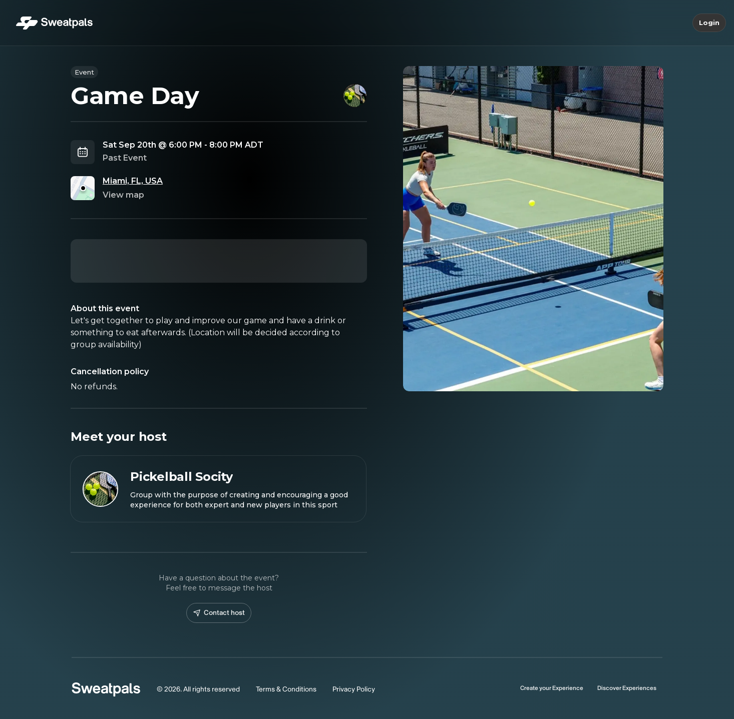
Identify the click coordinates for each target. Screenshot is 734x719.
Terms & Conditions (286, 689)
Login (709, 23)
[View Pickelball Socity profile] (218, 489)
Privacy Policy (353, 689)
